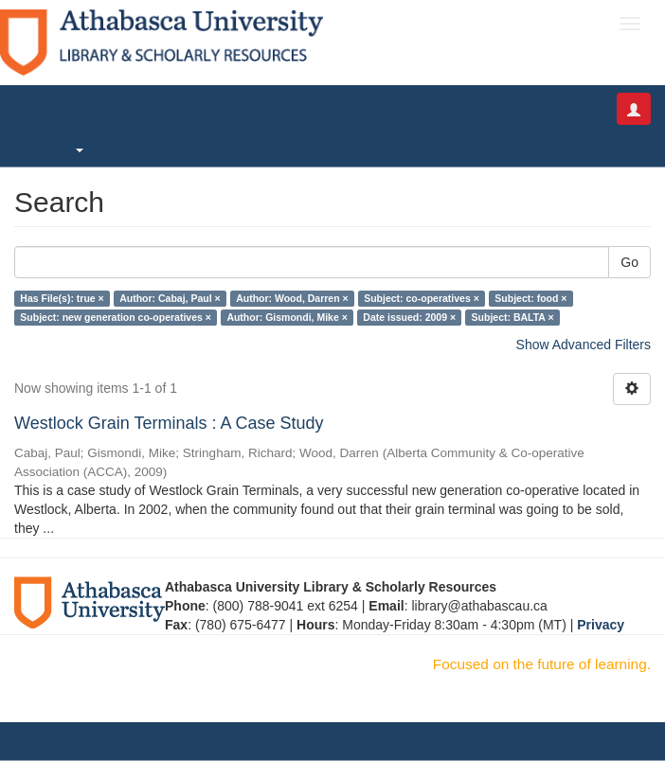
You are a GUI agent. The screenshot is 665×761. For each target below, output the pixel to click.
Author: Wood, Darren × (292, 298)
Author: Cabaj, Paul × (169, 298)
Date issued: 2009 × (409, 317)
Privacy (600, 624)
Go (629, 262)
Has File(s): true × (61, 298)
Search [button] (55, 149)
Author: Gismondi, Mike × (286, 317)
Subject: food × (530, 298)
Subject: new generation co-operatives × (115, 317)
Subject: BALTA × (513, 317)
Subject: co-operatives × (421, 298)
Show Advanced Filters (583, 344)
